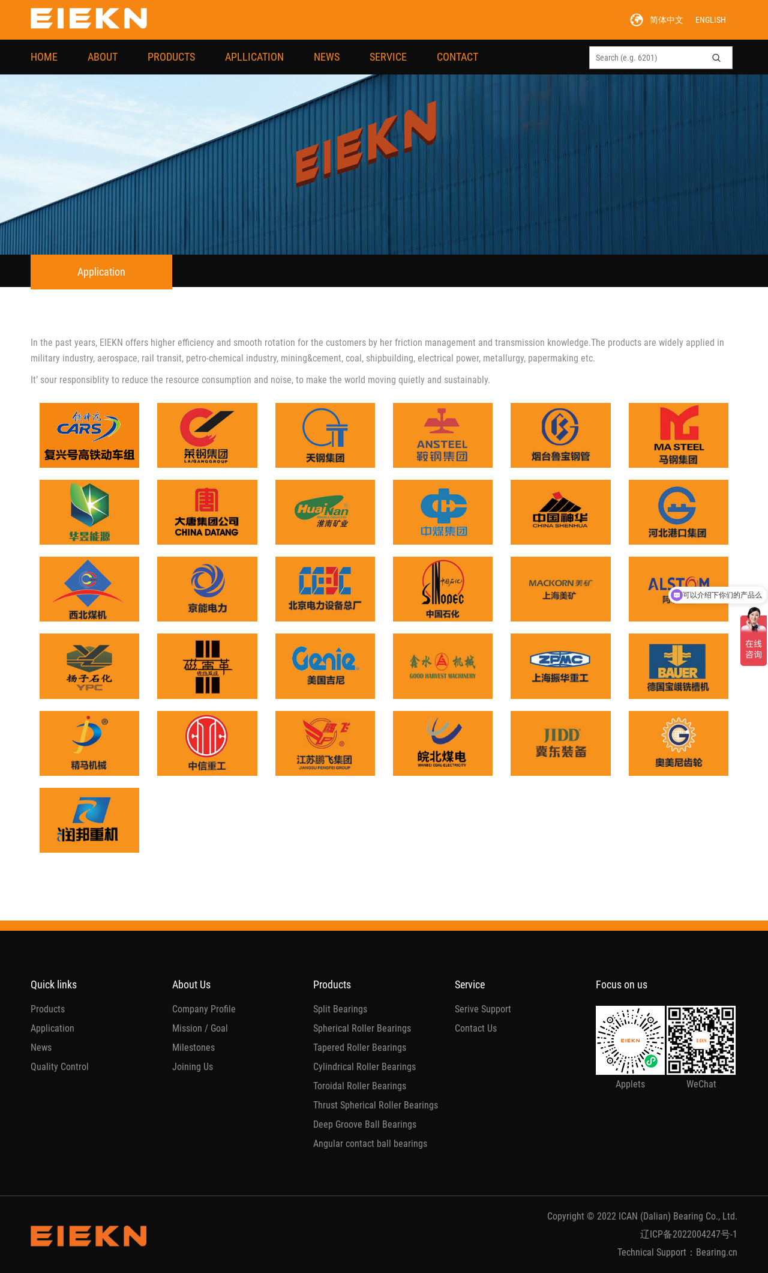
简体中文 (666, 20)
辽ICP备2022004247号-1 (688, 1234)
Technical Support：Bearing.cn (677, 1252)
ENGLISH (710, 20)
